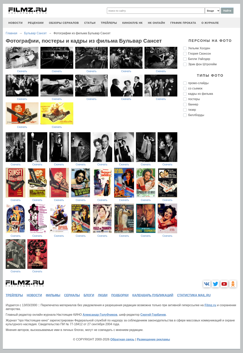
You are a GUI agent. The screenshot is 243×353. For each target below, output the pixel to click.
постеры (194, 99)
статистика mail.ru (194, 295)
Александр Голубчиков (100, 314)
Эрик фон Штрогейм (202, 64)
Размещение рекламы (153, 339)
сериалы (72, 295)
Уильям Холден (199, 48)
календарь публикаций (152, 295)
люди (102, 295)
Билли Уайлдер (199, 59)
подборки (120, 295)
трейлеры (109, 22)
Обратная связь (122, 339)
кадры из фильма (200, 93)
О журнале (210, 22)
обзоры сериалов (64, 22)
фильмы (53, 295)
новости (15, 22)
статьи (89, 22)
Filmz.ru (210, 305)
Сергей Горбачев (153, 314)
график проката (183, 22)
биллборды (196, 115)
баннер (193, 104)
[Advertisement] (211, 183)
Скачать (22, 71)
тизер (192, 109)
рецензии (36, 22)
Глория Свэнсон (199, 53)
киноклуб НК (132, 22)
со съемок (195, 88)
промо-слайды (198, 83)
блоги (89, 295)
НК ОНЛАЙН (156, 22)
